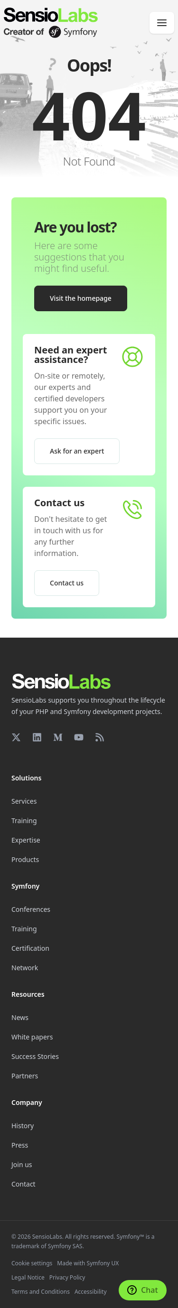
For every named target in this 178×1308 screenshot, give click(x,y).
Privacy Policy (67, 1277)
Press (19, 1145)
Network (24, 967)
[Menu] (162, 23)
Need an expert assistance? (70, 354)
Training (24, 820)
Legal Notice (28, 1277)
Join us (21, 1164)
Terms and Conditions (40, 1292)
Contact (23, 1183)
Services (24, 801)
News (19, 1017)
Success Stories (35, 1056)
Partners (24, 1075)
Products (25, 859)
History (22, 1125)
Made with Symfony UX (88, 1263)
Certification (30, 948)
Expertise (25, 839)
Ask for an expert (77, 450)
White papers (32, 1036)
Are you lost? (75, 227)
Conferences (30, 909)
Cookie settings (31, 1263)
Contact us (59, 502)
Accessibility (91, 1292)
